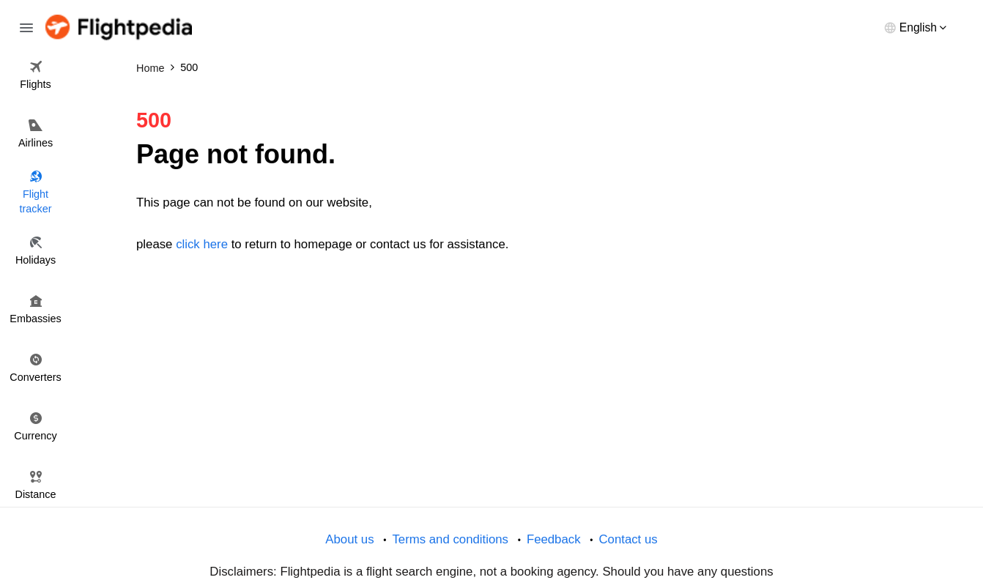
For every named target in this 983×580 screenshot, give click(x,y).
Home (150, 68)
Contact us (627, 539)
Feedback (554, 539)
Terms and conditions (450, 539)
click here (202, 244)
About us (349, 539)
